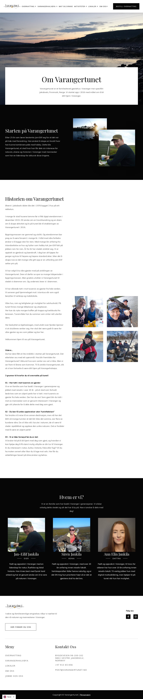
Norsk (7, 696)
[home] (12, 6)
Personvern (85, 694)
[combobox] (9, 697)
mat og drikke (66, 6)
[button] (29, 6)
